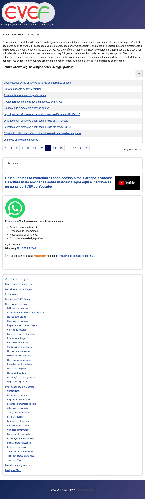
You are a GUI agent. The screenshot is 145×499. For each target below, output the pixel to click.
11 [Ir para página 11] (34, 148)
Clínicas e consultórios (18, 321)
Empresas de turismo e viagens (22, 325)
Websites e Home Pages (18, 289)
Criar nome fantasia (16, 304)
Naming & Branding (16, 373)
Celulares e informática (18, 430)
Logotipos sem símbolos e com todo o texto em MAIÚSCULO (37, 127)
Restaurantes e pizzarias (19, 443)
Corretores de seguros (18, 395)
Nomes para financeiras (18, 351)
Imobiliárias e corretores (19, 425)
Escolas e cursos (15, 417)
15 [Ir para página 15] (61, 148)
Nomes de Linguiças (17, 368)
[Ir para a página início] (5, 148)
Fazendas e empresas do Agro (21, 404)
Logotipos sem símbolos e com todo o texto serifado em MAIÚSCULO (42, 114)
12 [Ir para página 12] (41, 148)
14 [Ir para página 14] (54, 148)
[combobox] (41, 34)
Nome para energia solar (19, 360)
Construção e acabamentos (20, 438)
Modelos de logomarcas (18, 465)
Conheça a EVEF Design (18, 299)
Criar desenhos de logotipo (20, 386)
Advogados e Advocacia (18, 412)
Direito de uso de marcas (18, 284)
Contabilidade (13, 391)
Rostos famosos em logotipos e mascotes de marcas (33, 101)
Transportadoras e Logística (20, 456)
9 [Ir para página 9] (22, 148)
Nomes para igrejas (16, 317)
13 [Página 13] (48, 148)
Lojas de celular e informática (21, 334)
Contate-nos (11, 294)
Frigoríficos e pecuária (18, 381)
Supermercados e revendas (20, 451)
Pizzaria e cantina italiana (19, 364)
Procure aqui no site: (14, 34)
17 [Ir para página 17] (74, 148)
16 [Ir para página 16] (67, 148)
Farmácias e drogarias (18, 338)
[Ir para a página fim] (86, 148)
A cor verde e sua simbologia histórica (25, 95)
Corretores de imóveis (17, 342)
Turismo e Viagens (16, 460)
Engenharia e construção (19, 399)
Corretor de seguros (16, 329)
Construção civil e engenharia (21, 377)
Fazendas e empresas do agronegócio (25, 312)
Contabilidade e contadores (20, 347)
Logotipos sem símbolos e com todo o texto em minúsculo (36, 120)
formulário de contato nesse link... (76, 255)
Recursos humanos (16, 447)
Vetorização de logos (16, 279)
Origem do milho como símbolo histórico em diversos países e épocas (42, 133)
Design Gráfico (13, 470)
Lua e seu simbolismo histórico (21, 139)
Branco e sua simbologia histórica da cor (26, 108)
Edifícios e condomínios (18, 308)
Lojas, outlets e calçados (19, 434)
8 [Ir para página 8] (17, 148)
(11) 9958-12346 (26, 248)
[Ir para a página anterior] (11, 148)
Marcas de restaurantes (18, 355)
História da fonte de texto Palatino (22, 89)
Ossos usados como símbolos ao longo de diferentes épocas (37, 82)
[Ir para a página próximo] (80, 148)
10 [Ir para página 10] (28, 148)
